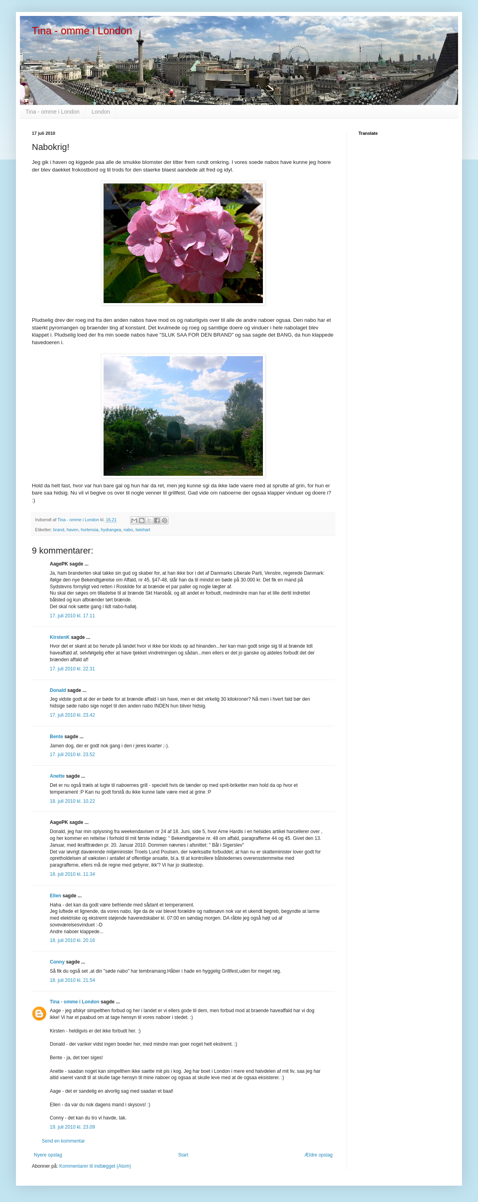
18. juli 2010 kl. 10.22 (72, 801)
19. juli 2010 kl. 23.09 (72, 1127)
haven (72, 529)
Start (183, 1155)
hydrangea (111, 529)
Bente (56, 736)
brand (59, 529)
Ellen (55, 896)
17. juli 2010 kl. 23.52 (72, 754)
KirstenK (60, 637)
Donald (58, 690)
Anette (57, 776)
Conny (57, 962)
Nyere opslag (48, 1155)
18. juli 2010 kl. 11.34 (72, 874)
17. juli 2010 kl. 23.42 (72, 715)
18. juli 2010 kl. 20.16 (72, 940)
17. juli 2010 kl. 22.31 (72, 669)
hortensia (89, 529)
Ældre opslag (318, 1155)
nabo (128, 529)
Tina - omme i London (82, 31)
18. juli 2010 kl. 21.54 (72, 980)
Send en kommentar (63, 1141)
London (101, 111)
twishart (142, 529)
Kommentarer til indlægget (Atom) (95, 1166)
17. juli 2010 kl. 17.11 (72, 616)
